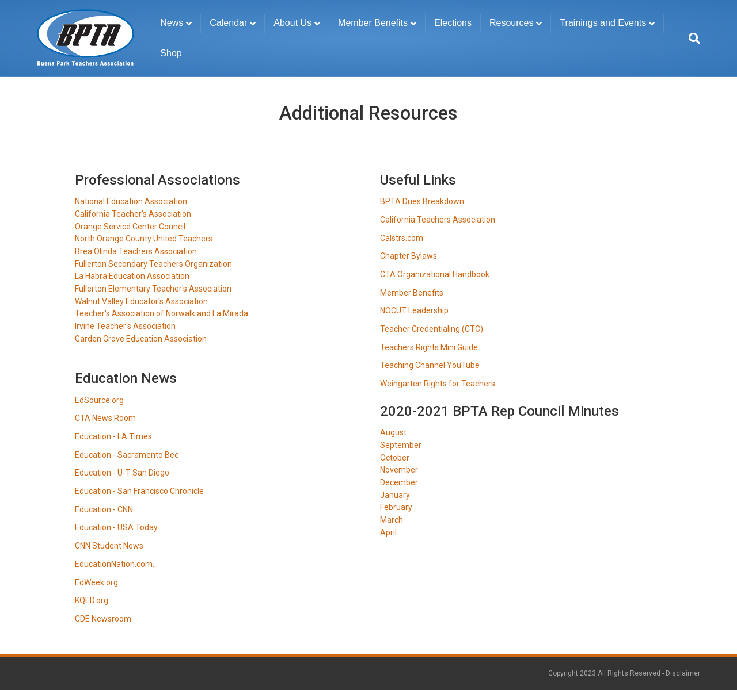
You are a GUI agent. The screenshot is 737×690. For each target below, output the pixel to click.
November (399, 469)
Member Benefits (373, 23)
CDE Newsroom (103, 618)
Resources (511, 23)
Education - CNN (104, 509)
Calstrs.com (401, 238)
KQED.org (91, 600)
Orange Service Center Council (130, 226)
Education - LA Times (113, 436)
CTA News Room (105, 418)
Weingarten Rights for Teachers (437, 383)
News (171, 23)
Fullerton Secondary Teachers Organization (153, 264)
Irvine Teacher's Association (125, 326)
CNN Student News (109, 545)
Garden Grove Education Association (141, 338)
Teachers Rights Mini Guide (429, 347)
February (396, 507)
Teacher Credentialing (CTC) (431, 329)
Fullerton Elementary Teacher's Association (153, 288)
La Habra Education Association (132, 276)
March (391, 519)
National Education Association (131, 201)
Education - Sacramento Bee (127, 454)
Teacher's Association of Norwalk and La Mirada (161, 313)
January (395, 495)
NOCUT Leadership (414, 310)
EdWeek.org (96, 582)
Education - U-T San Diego (122, 472)
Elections (453, 23)
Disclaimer (683, 673)
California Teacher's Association (133, 213)
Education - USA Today (116, 527)
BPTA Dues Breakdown (422, 201)
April (388, 532)
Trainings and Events (603, 23)
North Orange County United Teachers (143, 238)
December (399, 482)
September (400, 445)
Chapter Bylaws (408, 255)
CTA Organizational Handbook (434, 274)
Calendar (228, 23)
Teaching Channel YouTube (430, 365)
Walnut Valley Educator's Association (141, 301)
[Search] (691, 38)
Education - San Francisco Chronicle (139, 491)
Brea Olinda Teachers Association (136, 251)
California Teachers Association (437, 219)
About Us (292, 23)
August (393, 432)
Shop (170, 53)
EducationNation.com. (114, 564)
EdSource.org (99, 400)
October (394, 457)
